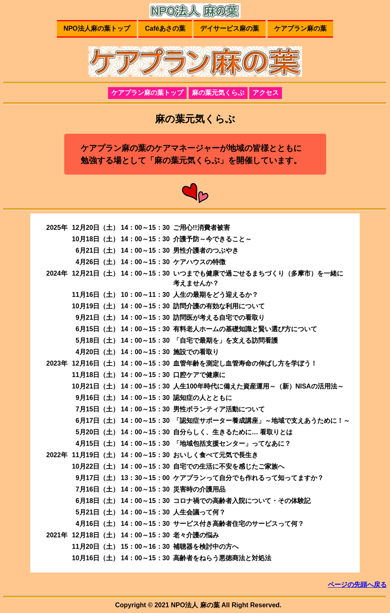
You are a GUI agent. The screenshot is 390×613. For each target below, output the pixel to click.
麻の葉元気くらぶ (218, 92)
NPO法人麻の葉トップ (96, 28)
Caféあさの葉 (165, 28)
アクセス (265, 92)
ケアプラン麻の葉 (300, 28)
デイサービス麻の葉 (229, 28)
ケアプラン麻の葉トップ (147, 92)
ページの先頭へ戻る (357, 584)
